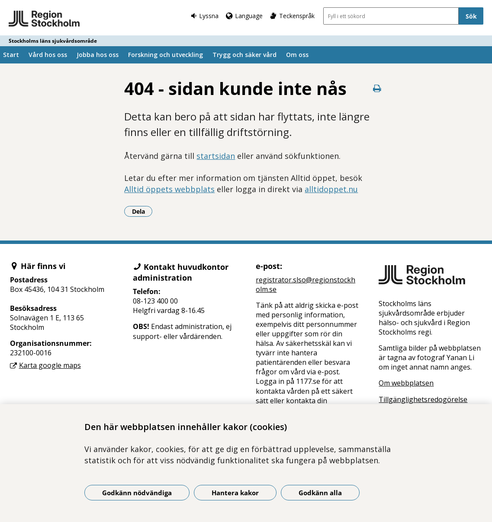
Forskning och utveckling (165, 55)
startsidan (215, 156)
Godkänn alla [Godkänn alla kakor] (320, 492)
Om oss (297, 55)
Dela (142, 211)
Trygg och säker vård (244, 55)
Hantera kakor (235, 492)
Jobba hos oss (98, 55)
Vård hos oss (48, 55)
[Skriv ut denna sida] (377, 88)
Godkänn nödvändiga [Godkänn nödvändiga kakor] (137, 492)
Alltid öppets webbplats (169, 189)
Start (11, 55)
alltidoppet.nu (331, 189)
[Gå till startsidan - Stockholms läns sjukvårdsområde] (44, 19)
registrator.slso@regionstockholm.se (305, 284)
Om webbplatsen (406, 383)
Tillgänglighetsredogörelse (423, 399)
